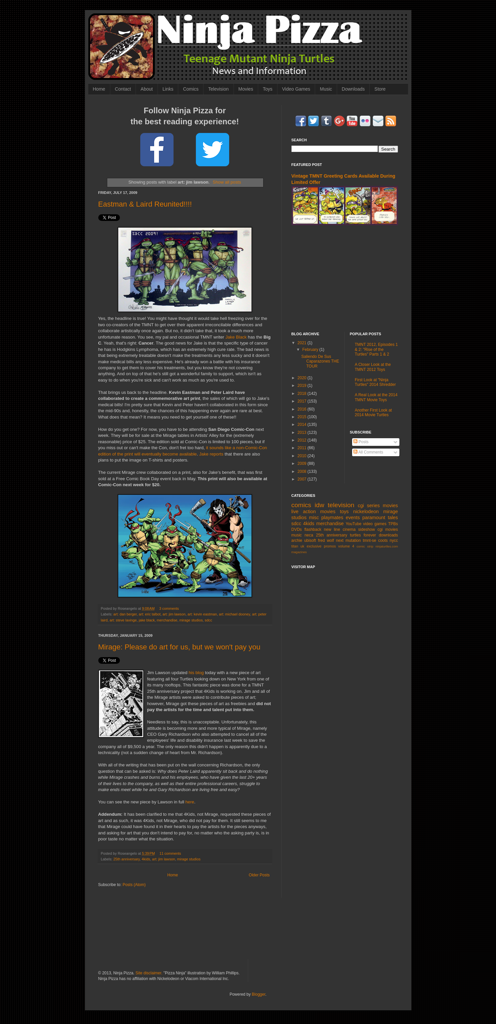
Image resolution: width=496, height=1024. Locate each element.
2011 (302, 448)
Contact (123, 89)
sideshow (366, 529)
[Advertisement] (345, 278)
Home (99, 89)
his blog (196, 672)
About (147, 89)
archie (296, 540)
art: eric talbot (150, 614)
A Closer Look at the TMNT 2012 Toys (373, 367)
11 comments (170, 853)
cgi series (369, 505)
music (296, 535)
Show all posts (227, 182)
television (341, 505)
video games (374, 523)
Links (168, 89)
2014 (302, 424)
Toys (267, 89)
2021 (302, 343)
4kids (146, 859)
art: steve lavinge (123, 620)
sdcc (208, 620)
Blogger (258, 994)
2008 (302, 471)
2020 (302, 378)
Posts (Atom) (134, 884)
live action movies (313, 511)
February (310, 349)
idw (319, 505)
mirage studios (191, 620)
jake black (147, 620)
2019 (302, 385)
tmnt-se (369, 540)
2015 (302, 417)
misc (314, 517)
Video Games (296, 89)
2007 (302, 479)
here (189, 801)
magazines (299, 552)
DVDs (296, 529)
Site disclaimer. (149, 973)
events (353, 517)
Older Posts (259, 875)
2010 (302, 456)
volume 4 (346, 546)
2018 (302, 393)
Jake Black (236, 337)
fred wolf (326, 540)
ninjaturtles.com (386, 546)
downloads (388, 535)
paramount (373, 517)
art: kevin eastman (202, 614)
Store (379, 89)
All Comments (368, 452)
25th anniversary (126, 859)
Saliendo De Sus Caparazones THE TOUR (320, 361)
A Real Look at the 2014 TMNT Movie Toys (376, 397)
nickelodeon (366, 511)
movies (390, 505)
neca (308, 535)
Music (326, 89)
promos (330, 546)
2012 (302, 440)
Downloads (353, 89)
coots (383, 540)
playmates (332, 517)
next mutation (348, 540)
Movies (246, 89)
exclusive (314, 546)
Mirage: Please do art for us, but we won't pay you (179, 647)
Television (218, 89)
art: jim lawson (174, 614)
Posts (360, 442)
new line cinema (339, 529)
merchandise (167, 620)
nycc (394, 540)
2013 (302, 432)
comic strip (364, 546)
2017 (302, 401)
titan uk (297, 546)
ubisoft (310, 540)
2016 (302, 409)
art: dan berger (125, 614)
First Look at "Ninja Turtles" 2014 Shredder (375, 382)
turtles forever (363, 535)
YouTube (353, 523)
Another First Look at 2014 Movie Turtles (373, 412)
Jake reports (211, 454)
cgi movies (387, 529)
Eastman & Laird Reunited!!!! (145, 204)
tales (393, 517)
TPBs (393, 523)
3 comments (169, 608)
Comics (191, 89)
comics (301, 505)
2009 (302, 463)
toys (344, 511)
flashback (312, 529)
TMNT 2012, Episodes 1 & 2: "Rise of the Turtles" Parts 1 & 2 (376, 349)
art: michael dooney (234, 614)
